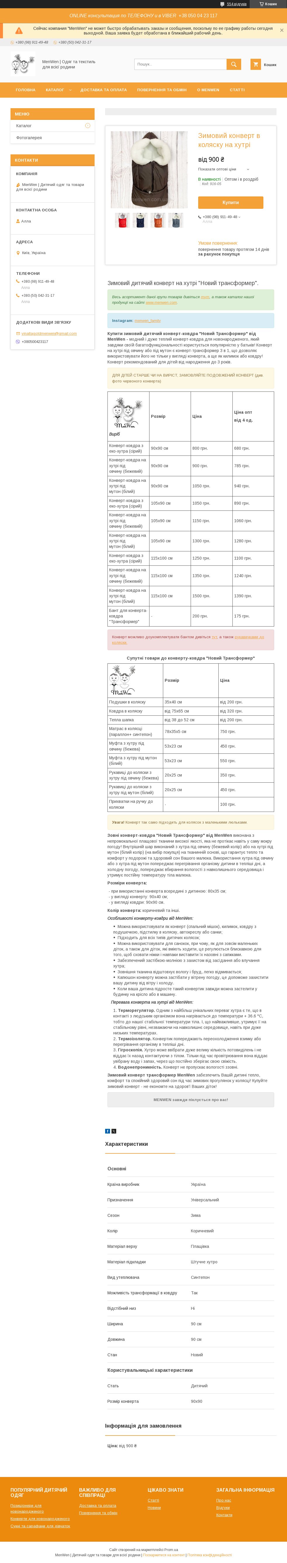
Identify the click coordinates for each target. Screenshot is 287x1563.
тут (205, 297)
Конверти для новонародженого (40, 1519)
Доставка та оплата (103, 90)
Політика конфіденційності (209, 1555)
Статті (237, 90)
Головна (25, 90)
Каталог (55, 90)
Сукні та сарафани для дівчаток (40, 1526)
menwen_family (148, 320)
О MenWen (208, 90)
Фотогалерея (29, 137)
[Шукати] (234, 64)
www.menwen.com (161, 302)
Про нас (223, 1500)
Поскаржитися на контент (164, 1555)
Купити (231, 202)
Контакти (27, 105)
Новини (154, 1507)
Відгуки (223, 1507)
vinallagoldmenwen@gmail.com (49, 333)
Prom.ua (171, 1550)
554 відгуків (237, 4)
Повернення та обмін (162, 90)
